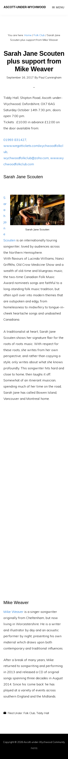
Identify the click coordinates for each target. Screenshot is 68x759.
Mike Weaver (13, 612)
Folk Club (29, 713)
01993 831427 (14, 140)
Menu (60, 7)
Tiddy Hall (42, 713)
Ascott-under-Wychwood (25, 7)
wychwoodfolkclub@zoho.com (26, 158)
